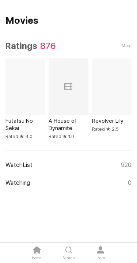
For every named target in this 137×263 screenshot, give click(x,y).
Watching (68, 183)
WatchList (68, 165)
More (127, 45)
